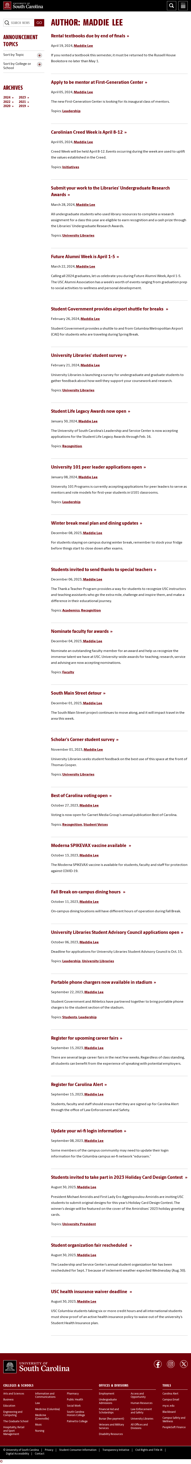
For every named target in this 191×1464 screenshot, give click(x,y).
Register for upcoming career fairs (84, 1038)
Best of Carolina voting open (79, 796)
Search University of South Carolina (171, 5)
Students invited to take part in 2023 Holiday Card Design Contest (117, 1178)
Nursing (39, 1431)
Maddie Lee (83, 46)
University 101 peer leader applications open (96, 467)
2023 (22, 97)
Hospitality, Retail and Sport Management (13, 1431)
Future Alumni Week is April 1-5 (83, 257)
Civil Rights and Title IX (149, 1450)
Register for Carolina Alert (77, 1085)
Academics (71, 610)
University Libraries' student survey (87, 356)
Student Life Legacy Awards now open (88, 411)
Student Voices (95, 825)
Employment (106, 1394)
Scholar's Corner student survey (83, 740)
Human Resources (141, 1403)
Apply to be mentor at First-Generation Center (97, 82)
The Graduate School (15, 1421)
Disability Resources (111, 1434)
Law (37, 1403)
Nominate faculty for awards (80, 632)
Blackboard (169, 1412)
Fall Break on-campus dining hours (86, 892)
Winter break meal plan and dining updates (94, 523)
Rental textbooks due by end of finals (88, 36)
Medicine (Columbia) (47, 1409)
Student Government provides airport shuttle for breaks (107, 309)
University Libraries (78, 235)
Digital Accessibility (17, 1454)
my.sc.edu (168, 1406)
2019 (22, 106)
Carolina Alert (170, 1394)
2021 (22, 102)
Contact (39, 1454)
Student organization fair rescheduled (89, 1245)
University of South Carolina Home (23, 5)
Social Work (74, 1406)
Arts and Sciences (13, 1394)
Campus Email (171, 1399)
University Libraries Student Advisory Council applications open (115, 933)
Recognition (72, 446)
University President (79, 1224)
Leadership (71, 111)
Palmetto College (77, 1421)
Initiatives (70, 167)
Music (38, 1425)
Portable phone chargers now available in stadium (101, 982)
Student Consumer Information (77, 1450)
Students (69, 1017)
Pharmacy (73, 1394)
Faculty (68, 672)
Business (8, 1399)
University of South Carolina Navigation (183, 5)
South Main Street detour (76, 693)
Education (9, 1406)
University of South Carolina (22, 1450)
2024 (6, 97)
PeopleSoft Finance (174, 1427)
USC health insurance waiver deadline (89, 1292)
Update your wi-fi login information (86, 1131)
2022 (6, 102)
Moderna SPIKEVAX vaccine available (89, 846)
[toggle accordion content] (39, 55)
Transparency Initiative (115, 1450)
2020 (6, 106)
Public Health (75, 1399)
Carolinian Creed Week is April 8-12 (87, 132)
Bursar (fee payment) (111, 1419)
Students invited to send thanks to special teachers (101, 570)
